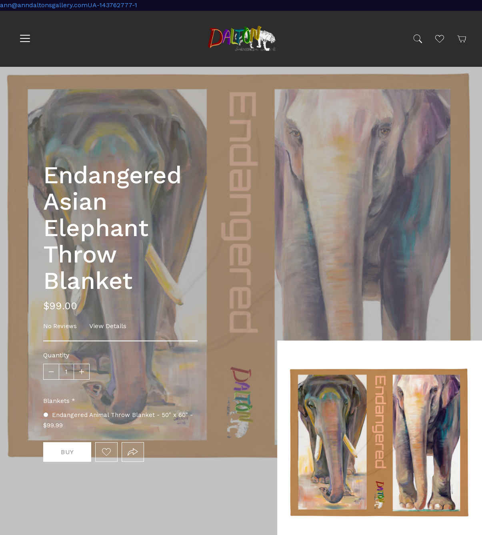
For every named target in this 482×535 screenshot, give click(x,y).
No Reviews (60, 326)
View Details (107, 326)
